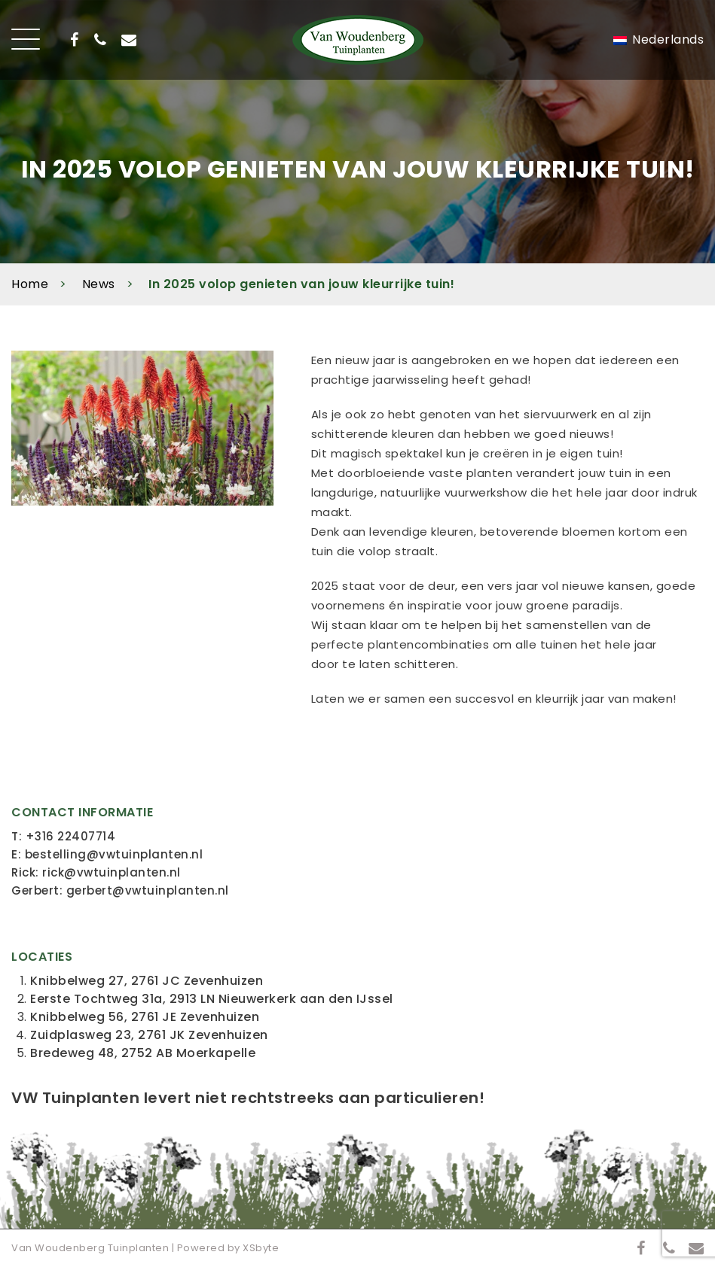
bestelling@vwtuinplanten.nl (114, 854)
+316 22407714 (71, 836)
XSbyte (261, 1248)
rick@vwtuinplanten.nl (111, 872)
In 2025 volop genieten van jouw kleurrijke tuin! (301, 284)
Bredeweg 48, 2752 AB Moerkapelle (142, 1053)
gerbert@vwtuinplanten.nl (147, 890)
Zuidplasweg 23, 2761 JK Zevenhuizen (149, 1035)
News (98, 284)
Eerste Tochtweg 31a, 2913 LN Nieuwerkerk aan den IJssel (211, 998)
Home (29, 284)
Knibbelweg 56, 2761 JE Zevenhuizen (144, 1016)
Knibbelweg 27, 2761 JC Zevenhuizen (146, 980)
